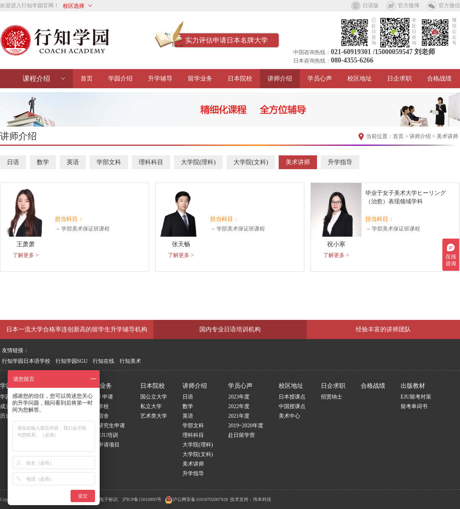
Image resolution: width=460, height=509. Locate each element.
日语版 (371, 5)
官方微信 (449, 5)
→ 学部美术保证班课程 (82, 229)
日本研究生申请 (106, 425)
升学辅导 (160, 78)
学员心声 (319, 78)
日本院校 (240, 78)
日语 (13, 162)
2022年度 (239, 406)
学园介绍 (120, 78)
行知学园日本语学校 (26, 361)
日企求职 (399, 78)
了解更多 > (25, 255)
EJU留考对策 (416, 397)
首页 (86, 78)
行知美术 (130, 361)
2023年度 (239, 397)
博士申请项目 (103, 445)
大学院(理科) (198, 162)
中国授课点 (292, 406)
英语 (73, 162)
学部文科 (109, 162)
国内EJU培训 (102, 435)
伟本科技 (262, 499)
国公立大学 (153, 397)
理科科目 (151, 162)
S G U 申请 (100, 397)
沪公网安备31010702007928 (196, 499)
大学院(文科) (250, 162)
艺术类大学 (153, 416)
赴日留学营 (241, 435)
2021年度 (239, 416)
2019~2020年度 (245, 425)
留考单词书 (414, 406)
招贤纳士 (331, 397)
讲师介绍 (280, 78)
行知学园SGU (72, 361)
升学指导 (340, 162)
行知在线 (103, 361)
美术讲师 (447, 136)
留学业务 (200, 78)
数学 (43, 162)
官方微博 (408, 5)
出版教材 (413, 385)
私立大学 (151, 406)
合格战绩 (439, 78)
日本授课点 (292, 397)
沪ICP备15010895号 (142, 499)
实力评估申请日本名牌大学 (226, 40)
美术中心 (289, 416)
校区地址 (359, 78)
